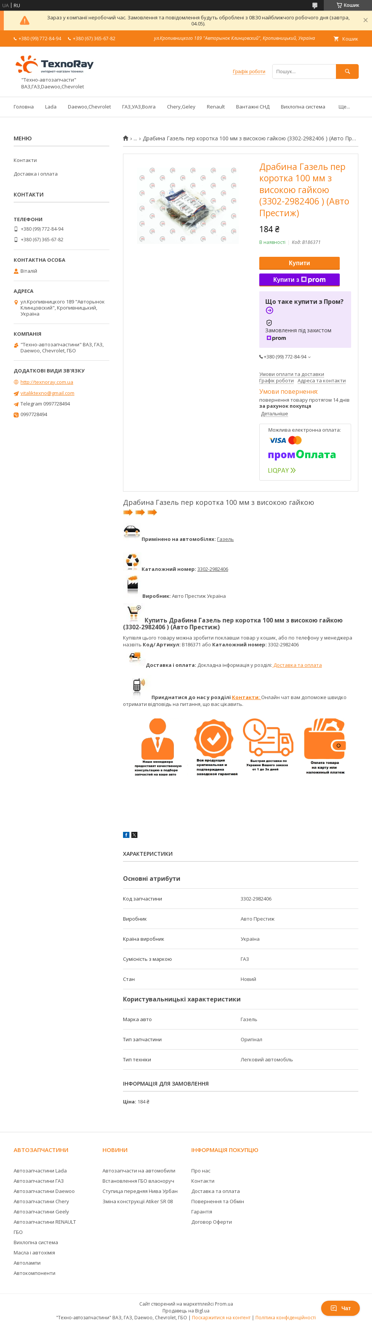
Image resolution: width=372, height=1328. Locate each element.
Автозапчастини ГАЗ (39, 1180)
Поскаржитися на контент (221, 1317)
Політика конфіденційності (285, 1317)
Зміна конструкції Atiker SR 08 (137, 1201)
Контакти (25, 160)
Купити (299, 263)
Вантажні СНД (253, 106)
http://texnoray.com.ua (46, 382)
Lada (51, 106)
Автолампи (27, 1262)
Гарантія (201, 1211)
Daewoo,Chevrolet (89, 106)
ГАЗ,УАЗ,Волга (139, 106)
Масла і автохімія (34, 1252)
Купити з (299, 280)
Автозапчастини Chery (41, 1201)
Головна (24, 106)
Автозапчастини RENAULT (45, 1221)
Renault (216, 106)
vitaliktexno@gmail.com (47, 393)
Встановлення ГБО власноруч (138, 1180)
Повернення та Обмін (217, 1201)
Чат (340, 1308)
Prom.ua (224, 1304)
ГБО (18, 1232)
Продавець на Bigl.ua (186, 1311)
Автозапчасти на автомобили (138, 1170)
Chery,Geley (181, 106)
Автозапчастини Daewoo (44, 1191)
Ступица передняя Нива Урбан (140, 1191)
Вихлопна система (303, 106)
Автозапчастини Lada (40, 1170)
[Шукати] (347, 71)
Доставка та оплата (297, 665)
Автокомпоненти (34, 1273)
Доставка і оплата (36, 173)
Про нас (200, 1170)
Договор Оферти (211, 1221)
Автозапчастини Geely (41, 1211)
